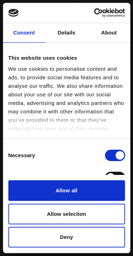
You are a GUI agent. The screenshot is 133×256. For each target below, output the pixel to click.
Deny (66, 237)
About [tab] (109, 33)
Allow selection (66, 214)
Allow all (67, 190)
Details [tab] (67, 33)
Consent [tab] (24, 33)
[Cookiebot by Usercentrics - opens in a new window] (95, 12)
